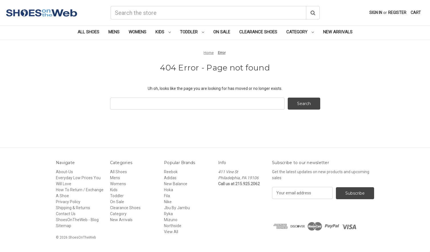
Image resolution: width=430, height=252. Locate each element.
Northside (172, 225)
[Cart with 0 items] (415, 13)
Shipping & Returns (73, 207)
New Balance (175, 184)
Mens (113, 32)
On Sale (221, 32)
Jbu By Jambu (177, 207)
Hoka (168, 190)
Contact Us (66, 213)
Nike (168, 201)
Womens (137, 32)
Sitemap (63, 225)
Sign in (375, 12)
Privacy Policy (68, 201)
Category (300, 32)
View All (171, 231)
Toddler (192, 32)
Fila (167, 195)
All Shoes (88, 32)
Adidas (170, 178)
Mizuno (170, 219)
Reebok (171, 172)
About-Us (64, 172)
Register (397, 12)
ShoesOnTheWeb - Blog (77, 219)
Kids (163, 32)
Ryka (168, 213)
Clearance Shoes (258, 32)
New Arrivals (337, 32)
